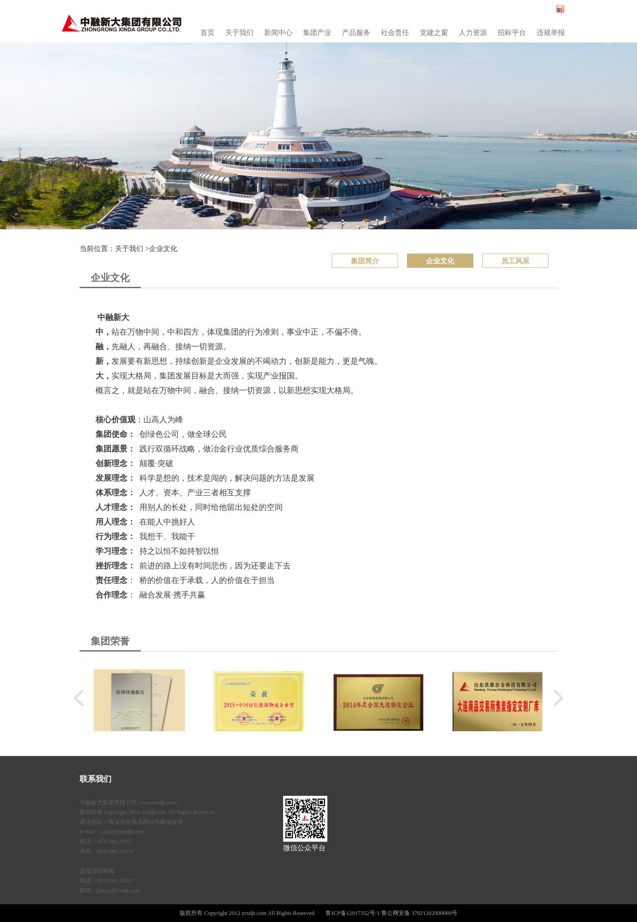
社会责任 (395, 32)
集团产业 (317, 32)
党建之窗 (434, 32)
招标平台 (512, 32)
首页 (207, 32)
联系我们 (95, 779)
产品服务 (356, 32)
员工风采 (515, 261)
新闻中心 (278, 32)
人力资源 (473, 32)
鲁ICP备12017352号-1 (353, 913)
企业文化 (163, 248)
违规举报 (551, 32)
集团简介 (365, 261)
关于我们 (239, 32)
